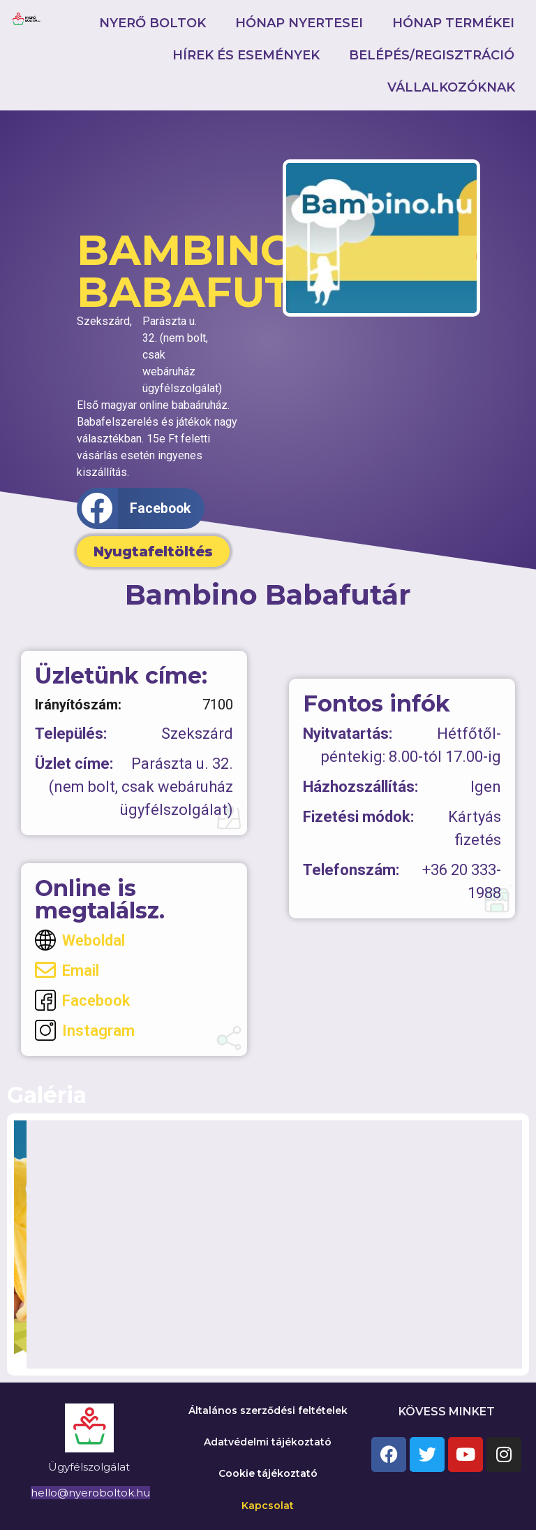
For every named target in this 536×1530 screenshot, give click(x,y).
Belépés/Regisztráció (431, 55)
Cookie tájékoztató (268, 1473)
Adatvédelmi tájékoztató (268, 1442)
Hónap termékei (453, 23)
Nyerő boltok (152, 23)
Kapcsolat (267, 1505)
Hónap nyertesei (299, 23)
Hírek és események (246, 55)
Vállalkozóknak (451, 87)
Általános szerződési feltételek (268, 1410)
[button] (140, 508)
